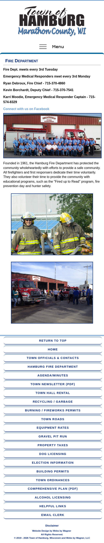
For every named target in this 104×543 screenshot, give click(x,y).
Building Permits (53, 471)
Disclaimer (52, 525)
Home (53, 349)
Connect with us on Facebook (26, 109)
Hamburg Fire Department (53, 366)
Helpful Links (52, 506)
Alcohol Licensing (53, 497)
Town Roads (52, 419)
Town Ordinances (53, 480)
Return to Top (53, 340)
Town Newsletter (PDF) (52, 384)
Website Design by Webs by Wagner (51, 531)
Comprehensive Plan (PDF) (53, 488)
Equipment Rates (53, 427)
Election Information (53, 462)
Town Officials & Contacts (53, 358)
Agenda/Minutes (52, 375)
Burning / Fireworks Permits (53, 410)
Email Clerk (52, 515)
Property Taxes (53, 445)
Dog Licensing (52, 454)
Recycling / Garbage (53, 401)
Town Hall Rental (53, 393)
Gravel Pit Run (53, 436)
